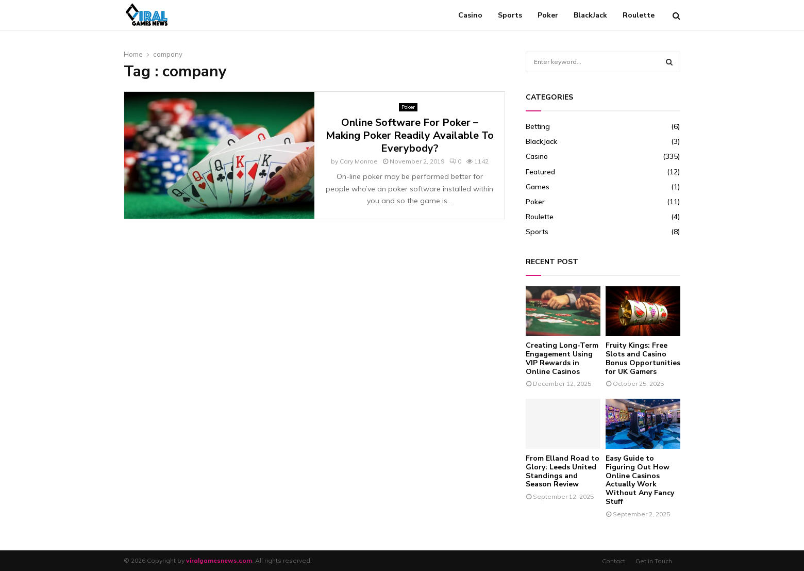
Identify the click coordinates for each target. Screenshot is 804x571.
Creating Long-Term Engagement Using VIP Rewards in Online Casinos (562, 358)
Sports (510, 15)
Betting (538, 126)
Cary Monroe (359, 161)
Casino (470, 15)
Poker (548, 15)
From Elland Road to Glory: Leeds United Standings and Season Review (562, 471)
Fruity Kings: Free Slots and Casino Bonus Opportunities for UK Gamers (643, 358)
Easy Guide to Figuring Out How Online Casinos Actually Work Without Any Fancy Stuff (640, 480)
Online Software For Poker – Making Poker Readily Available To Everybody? (410, 135)
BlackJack (590, 15)
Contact (613, 561)
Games (537, 186)
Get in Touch (653, 561)
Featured (540, 171)
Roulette (639, 15)
